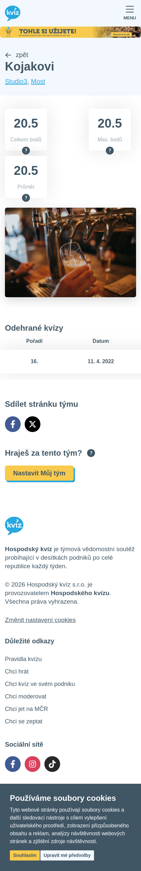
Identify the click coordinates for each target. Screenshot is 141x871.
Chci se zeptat (23, 721)
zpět (16, 54)
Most (38, 81)
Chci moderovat (25, 696)
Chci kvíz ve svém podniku (40, 684)
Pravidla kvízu (23, 659)
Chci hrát (17, 671)
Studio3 (16, 81)
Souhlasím (24, 855)
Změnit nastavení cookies (40, 619)
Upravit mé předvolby (67, 855)
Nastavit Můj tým (39, 473)
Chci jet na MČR (26, 709)
